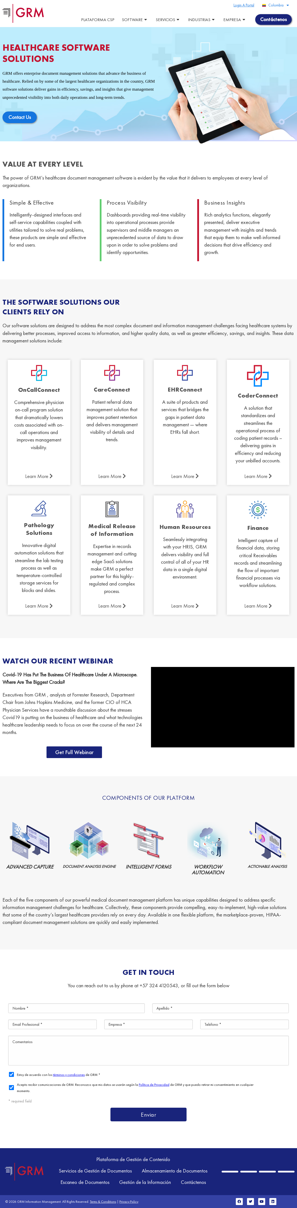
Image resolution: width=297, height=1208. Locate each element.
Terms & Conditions (103, 1201)
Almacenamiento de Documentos (174, 1170)
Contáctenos (193, 1182)
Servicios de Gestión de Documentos (95, 1170)
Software (135, 19)
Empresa (235, 19)
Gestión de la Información (145, 1182)
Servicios (168, 19)
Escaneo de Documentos (84, 1182)
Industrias (202, 19)
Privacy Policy (128, 1201)
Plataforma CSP (97, 19)
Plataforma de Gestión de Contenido (133, 1159)
